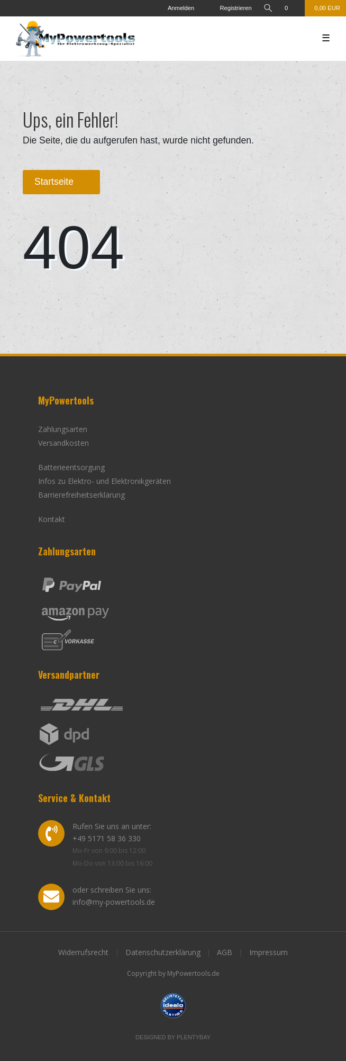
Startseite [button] (61, 181)
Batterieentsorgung (71, 467)
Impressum (268, 952)
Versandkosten (63, 443)
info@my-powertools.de (113, 902)
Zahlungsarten (62, 429)
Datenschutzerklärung (163, 952)
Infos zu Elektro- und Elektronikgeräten (104, 481)
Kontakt (51, 519)
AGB (224, 952)
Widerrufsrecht (83, 952)
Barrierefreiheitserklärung (81, 495)
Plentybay (194, 1037)
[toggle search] (268, 8)
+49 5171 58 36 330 (106, 838)
